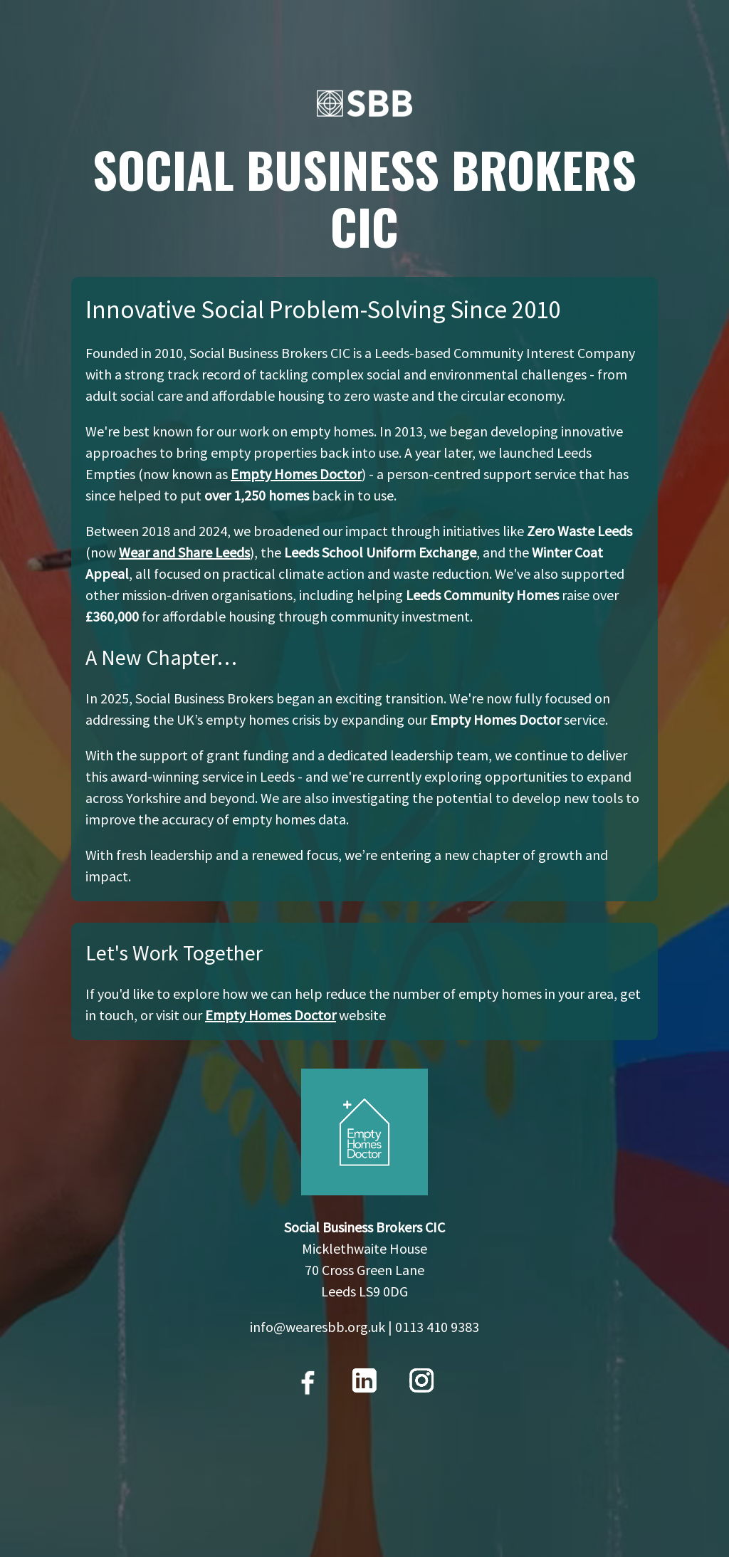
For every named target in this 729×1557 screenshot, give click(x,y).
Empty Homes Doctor (296, 474)
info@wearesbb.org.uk (317, 1327)
